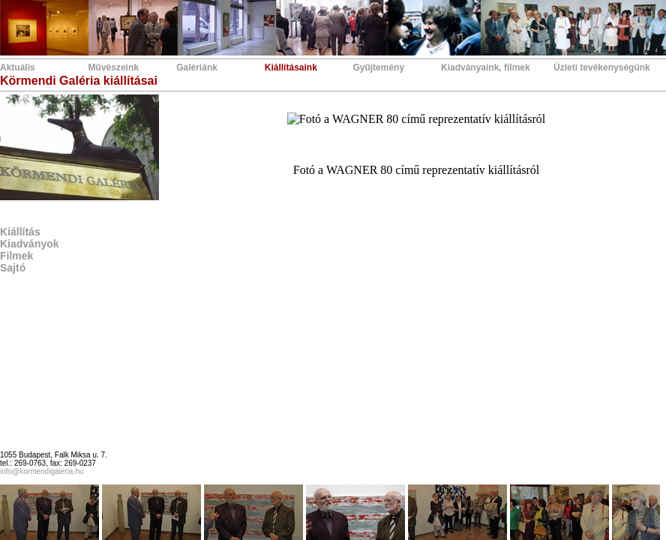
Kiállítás (20, 232)
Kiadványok (29, 244)
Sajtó (13, 268)
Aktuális (17, 67)
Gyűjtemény (378, 67)
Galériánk (197, 67)
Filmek (16, 256)
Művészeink (113, 67)
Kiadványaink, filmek (485, 67)
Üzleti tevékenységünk (602, 67)
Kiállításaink (291, 67)
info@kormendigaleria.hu (41, 471)
